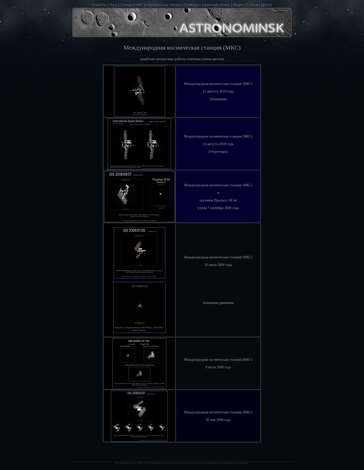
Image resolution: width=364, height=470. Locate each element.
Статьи (252, 5)
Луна (113, 5)
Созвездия (192, 5)
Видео (239, 5)
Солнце (126, 5)
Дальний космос (217, 5)
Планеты (99, 5)
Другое (266, 5)
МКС (139, 5)
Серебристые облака (163, 5)
